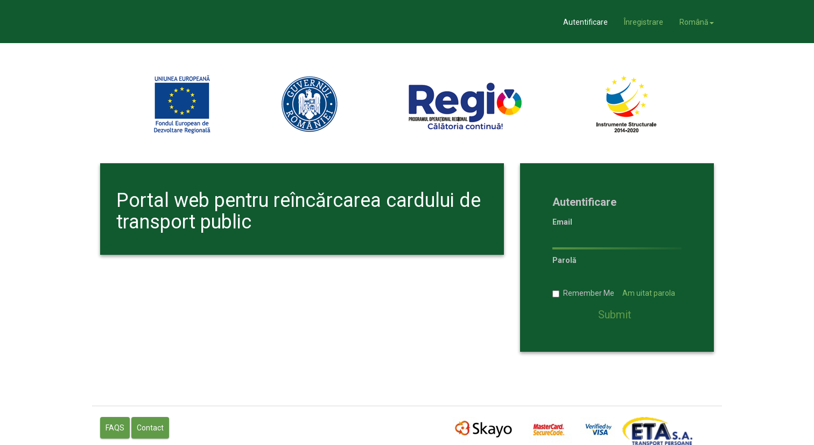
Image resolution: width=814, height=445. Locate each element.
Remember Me (613, 293)
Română (696, 22)
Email (562, 221)
